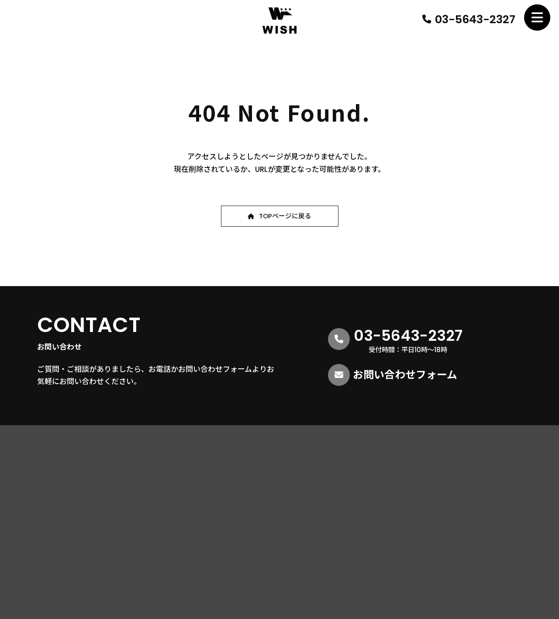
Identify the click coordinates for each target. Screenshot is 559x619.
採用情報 (470, 471)
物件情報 (470, 458)
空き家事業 (353, 493)
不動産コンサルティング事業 (377, 482)
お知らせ (470, 485)
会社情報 (261, 485)
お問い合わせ (477, 498)
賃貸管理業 (353, 503)
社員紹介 (255, 508)
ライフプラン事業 (362, 524)
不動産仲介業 (356, 472)
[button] (279, 216)
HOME (251, 458)
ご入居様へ (473, 512)
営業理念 (261, 495)
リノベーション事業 (365, 514)
